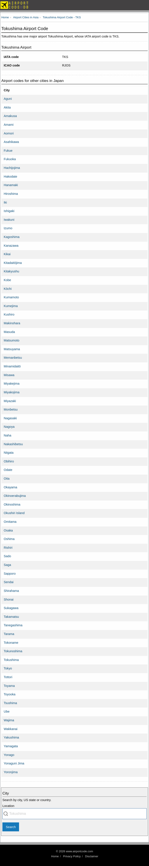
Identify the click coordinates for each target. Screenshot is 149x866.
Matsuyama (12, 349)
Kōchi (8, 288)
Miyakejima (11, 383)
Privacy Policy (72, 856)
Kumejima (11, 306)
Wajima (9, 720)
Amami (9, 124)
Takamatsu (11, 616)
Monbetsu (11, 409)
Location (8, 806)
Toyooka (10, 694)
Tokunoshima (13, 651)
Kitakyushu (11, 271)
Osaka (8, 530)
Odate (8, 470)
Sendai (9, 582)
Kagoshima (11, 237)
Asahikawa (11, 142)
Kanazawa (11, 245)
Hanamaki (11, 185)
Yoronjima (11, 772)
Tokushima (11, 660)
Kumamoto (11, 297)
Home (55, 856)
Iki (5, 202)
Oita (6, 478)
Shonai (9, 599)
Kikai (7, 254)
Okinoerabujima (15, 496)
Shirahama (11, 591)
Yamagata (11, 746)
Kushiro (9, 314)
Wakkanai (11, 729)
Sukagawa (11, 608)
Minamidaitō (12, 366)
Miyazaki (10, 401)
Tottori (8, 677)
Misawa (9, 375)
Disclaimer (91, 856)
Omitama (10, 521)
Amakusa (10, 116)
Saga (7, 565)
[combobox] (74, 813)
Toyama (9, 686)
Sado (7, 556)
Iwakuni (9, 219)
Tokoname (11, 642)
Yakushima (11, 737)
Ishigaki (9, 211)
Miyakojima (11, 392)
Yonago (9, 755)
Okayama (10, 487)
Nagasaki (10, 418)
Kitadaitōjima (13, 263)
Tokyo (8, 668)
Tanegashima (13, 625)
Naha (7, 435)
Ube (6, 711)
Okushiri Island (14, 513)
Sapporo (10, 573)
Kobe (7, 280)
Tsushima (10, 703)
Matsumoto (11, 340)
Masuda (9, 332)
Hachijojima (12, 168)
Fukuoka (10, 159)
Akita (7, 107)
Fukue (8, 150)
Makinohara (12, 323)
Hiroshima (11, 193)
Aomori (9, 133)
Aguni (8, 98)
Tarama (9, 634)
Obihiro (9, 461)
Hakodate (10, 176)
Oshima (9, 539)
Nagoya (9, 426)
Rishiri (8, 547)
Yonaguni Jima (14, 763)
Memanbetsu (13, 357)
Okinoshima (12, 504)
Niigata (9, 452)
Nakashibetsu (13, 444)
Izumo (8, 228)
